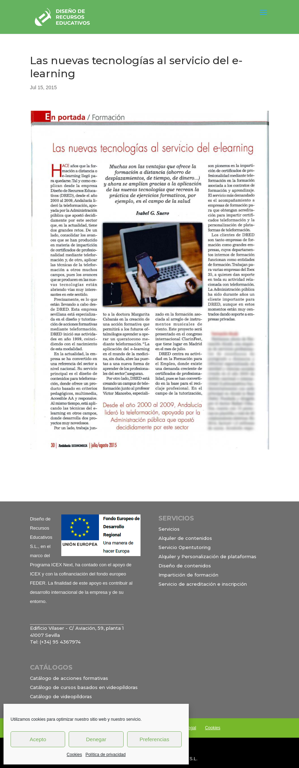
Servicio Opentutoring (184, 547)
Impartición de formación (188, 575)
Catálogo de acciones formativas (69, 678)
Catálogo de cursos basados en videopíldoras (84, 687)
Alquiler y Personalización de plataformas (207, 556)
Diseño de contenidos (184, 565)
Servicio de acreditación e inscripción (202, 584)
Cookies (74, 754)
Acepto (38, 739)
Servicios (169, 529)
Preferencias (154, 739)
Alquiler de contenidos (185, 538)
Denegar (96, 739)
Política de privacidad (106, 754)
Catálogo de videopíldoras (61, 696)
